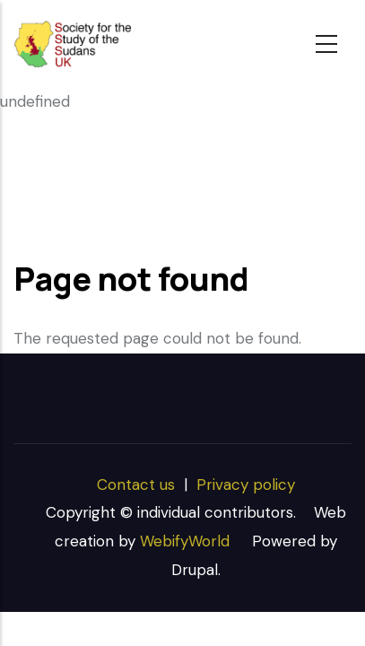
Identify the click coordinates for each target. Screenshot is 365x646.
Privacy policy (245, 484)
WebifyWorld (185, 541)
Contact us (136, 484)
